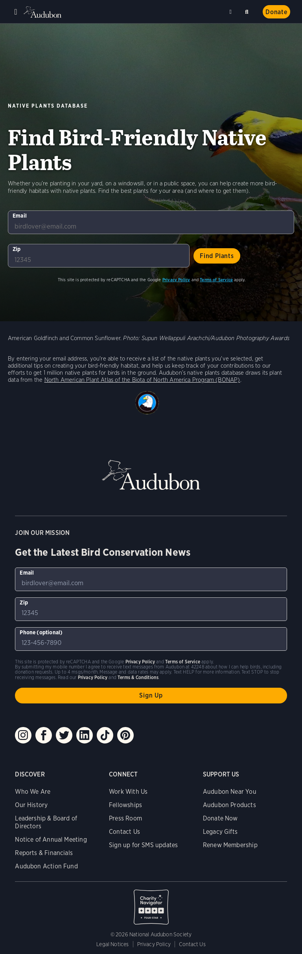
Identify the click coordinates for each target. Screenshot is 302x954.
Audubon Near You (229, 791)
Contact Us (124, 831)
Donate (276, 12)
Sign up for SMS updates (143, 845)
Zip (17, 249)
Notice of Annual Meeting (51, 839)
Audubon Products (229, 805)
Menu (16, 12)
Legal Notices (112, 944)
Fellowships (125, 805)
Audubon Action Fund (46, 866)
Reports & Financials (44, 853)
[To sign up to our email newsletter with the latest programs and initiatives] (151, 222)
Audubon (43, 12)
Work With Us (128, 791)
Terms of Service (216, 279)
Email (20, 215)
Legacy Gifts (220, 831)
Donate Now (220, 818)
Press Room (125, 818)
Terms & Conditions (138, 677)
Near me (232, 12)
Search (248, 10)
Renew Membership (230, 845)
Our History (31, 805)
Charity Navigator (151, 903)
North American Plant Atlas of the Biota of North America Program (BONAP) (142, 379)
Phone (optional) (41, 632)
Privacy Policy (176, 279)
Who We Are (32, 791)
